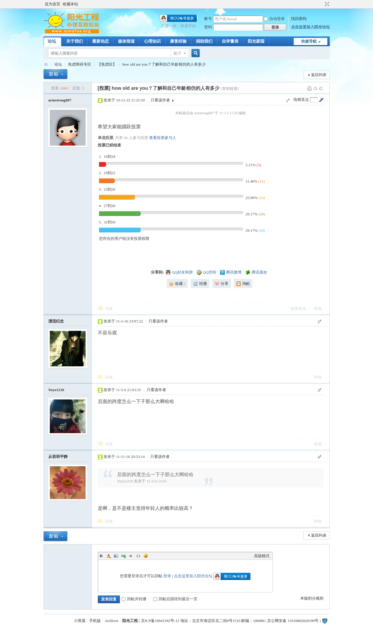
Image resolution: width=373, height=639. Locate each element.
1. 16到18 (107, 156)
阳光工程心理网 (46, 64)
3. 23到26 (107, 189)
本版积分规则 (312, 598)
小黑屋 (80, 620)
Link (123, 556)
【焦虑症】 (107, 64)
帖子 (178, 53)
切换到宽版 (326, 4)
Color (109, 556)
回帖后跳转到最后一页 (175, 599)
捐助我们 (204, 41)
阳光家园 (256, 41)
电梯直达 (301, 99)
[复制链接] (230, 88)
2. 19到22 (107, 173)
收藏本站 (70, 4)
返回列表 (318, 74)
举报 (318, 308)
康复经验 (178, 41)
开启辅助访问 (321, 4)
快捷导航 (309, 41)
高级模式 (262, 556)
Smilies (146, 556)
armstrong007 (60, 100)
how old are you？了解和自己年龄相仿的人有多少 (164, 64)
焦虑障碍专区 (79, 64)
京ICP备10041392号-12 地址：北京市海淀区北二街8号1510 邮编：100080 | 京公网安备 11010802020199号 (229, 620)
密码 (208, 27)
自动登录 (274, 18)
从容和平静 (58, 456)
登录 (167, 576)
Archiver (111, 620)
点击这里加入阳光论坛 (310, 27)
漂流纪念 (56, 321)
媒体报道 (126, 41)
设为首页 (52, 4)
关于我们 (74, 41)
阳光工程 (130, 620)
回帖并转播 (134, 599)
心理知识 (152, 41)
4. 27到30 (107, 205)
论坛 (52, 41)
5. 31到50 (107, 222)
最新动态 (100, 41)
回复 (109, 308)
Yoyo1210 (56, 390)
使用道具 (298, 308)
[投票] (104, 88)
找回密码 (299, 18)
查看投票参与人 (162, 137)
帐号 (208, 18)
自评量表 (230, 41)
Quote (131, 556)
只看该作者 (160, 100)
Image (116, 556)
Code (138, 556)
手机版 (95, 620)
